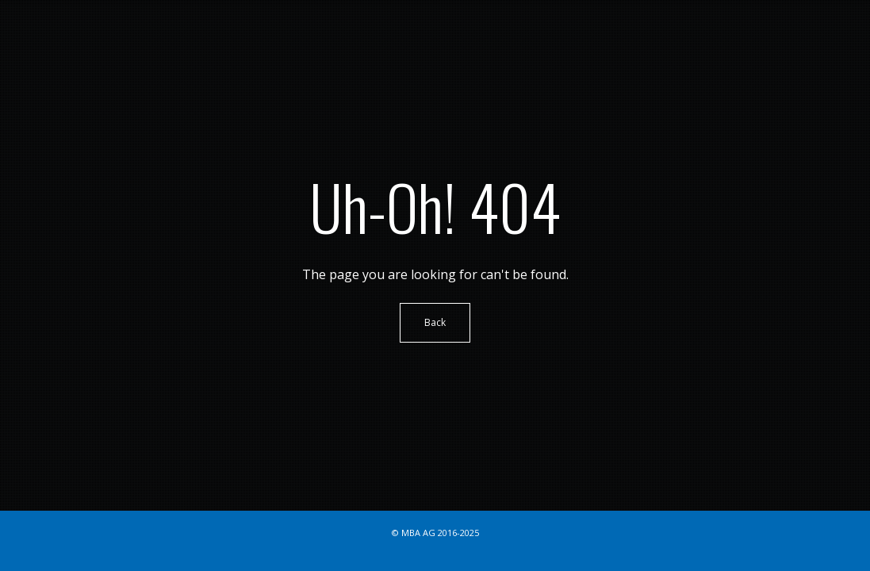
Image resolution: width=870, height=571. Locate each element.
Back (435, 322)
